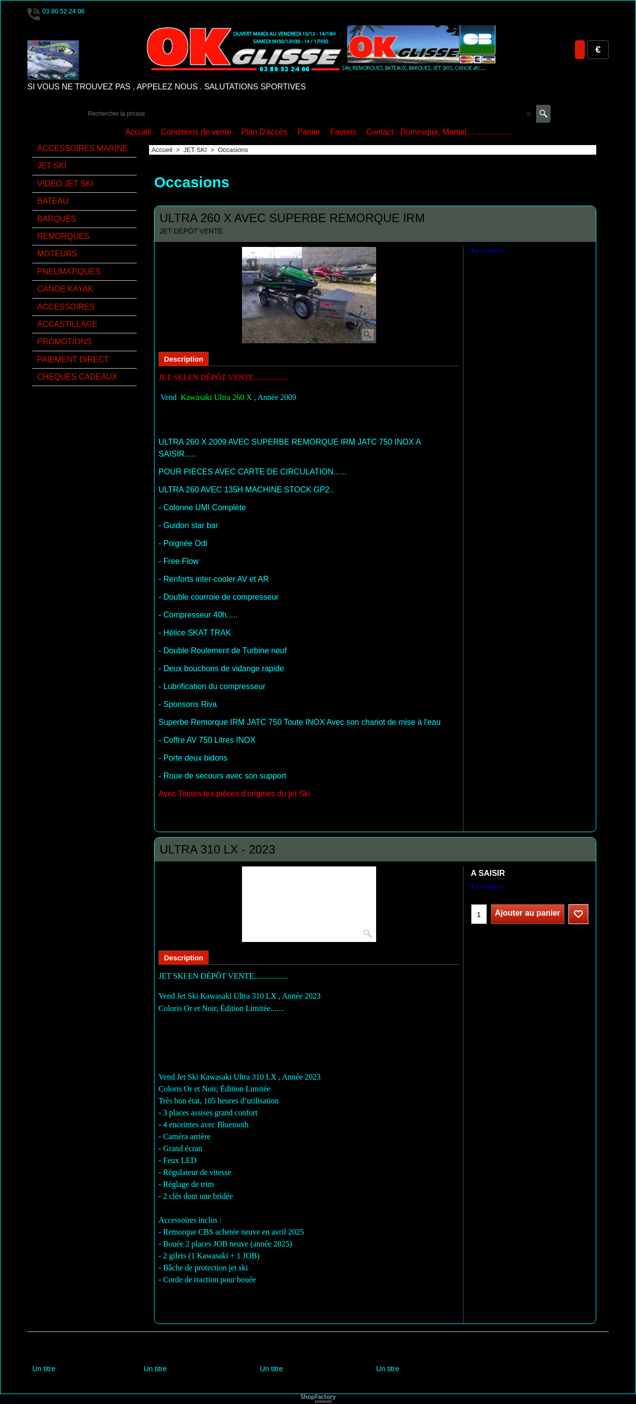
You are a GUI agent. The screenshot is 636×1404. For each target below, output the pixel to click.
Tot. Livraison (487, 250)
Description (183, 359)
